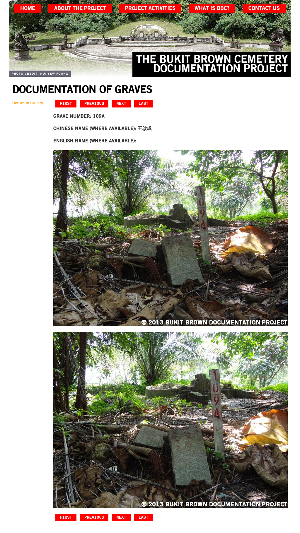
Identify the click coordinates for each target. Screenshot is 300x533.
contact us (264, 8)
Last (144, 103)
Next (121, 103)
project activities (150, 8)
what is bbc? (212, 8)
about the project (80, 8)
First (66, 103)
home (27, 8)
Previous (94, 103)
